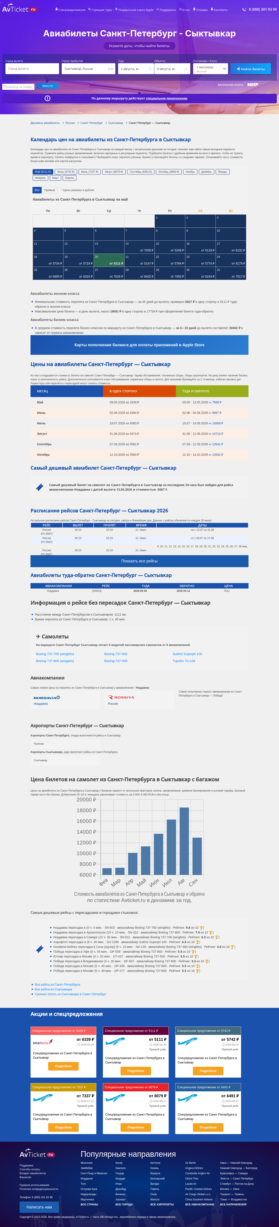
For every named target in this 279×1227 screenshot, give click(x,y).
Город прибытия (72, 61)
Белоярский (157, 1177)
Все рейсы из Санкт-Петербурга (57, 984)
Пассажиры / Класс (205, 61)
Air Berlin (190, 1162)
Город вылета (14, 61)
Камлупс (121, 1167)
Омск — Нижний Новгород (236, 1162)
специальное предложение (167, 98)
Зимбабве (87, 1167)
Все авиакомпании (199, 1203)
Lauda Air (190, 1183)
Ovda (153, 1193)
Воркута (155, 1172)
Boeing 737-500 (116, 660)
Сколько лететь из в (70, 993)
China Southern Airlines (199, 1198)
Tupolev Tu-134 (184, 660)
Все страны (89, 1203)
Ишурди (120, 1177)
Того (83, 1183)
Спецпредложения (78, 10)
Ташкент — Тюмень (232, 1193)
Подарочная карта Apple (136, 10)
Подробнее (63, 1065)
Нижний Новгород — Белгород (238, 1167)
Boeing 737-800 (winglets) (55, 660)
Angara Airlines (194, 1167)
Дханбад (121, 1188)
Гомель (154, 1188)
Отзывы (197, 10)
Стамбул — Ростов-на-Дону (237, 1183)
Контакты (214, 10)
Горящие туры (105, 10)
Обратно (159, 61)
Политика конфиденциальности (39, 1188)
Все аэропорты (162, 1203)
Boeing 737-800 (116, 653)
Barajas (154, 1183)
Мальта (154, 1198)
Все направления (233, 1203)
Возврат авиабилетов (33, 1172)
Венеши (120, 1193)
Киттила (155, 1162)
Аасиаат (121, 1198)
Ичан (119, 1183)
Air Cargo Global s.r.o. (198, 1193)
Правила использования (34, 1184)
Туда (121, 61)
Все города (124, 1203)
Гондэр (120, 1172)
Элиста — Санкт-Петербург (236, 1177)
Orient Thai (191, 1177)
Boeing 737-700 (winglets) (55, 653)
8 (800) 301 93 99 (263, 9)
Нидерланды (88, 1193)
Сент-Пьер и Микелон (94, 1172)
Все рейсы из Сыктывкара (53, 988)
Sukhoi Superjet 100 (187, 653)
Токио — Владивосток (233, 1198)
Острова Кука (89, 1188)
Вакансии (25, 1176)
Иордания (87, 1177)
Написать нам (39, 1206)
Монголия (86, 1162)
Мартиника (87, 1198)
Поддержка (165, 10)
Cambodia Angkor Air (197, 1172)
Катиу (119, 1162)
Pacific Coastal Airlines (198, 1188)
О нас (182, 10)
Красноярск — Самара (234, 1172)
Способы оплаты (30, 1168)
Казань (154, 1167)
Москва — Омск (229, 1188)
